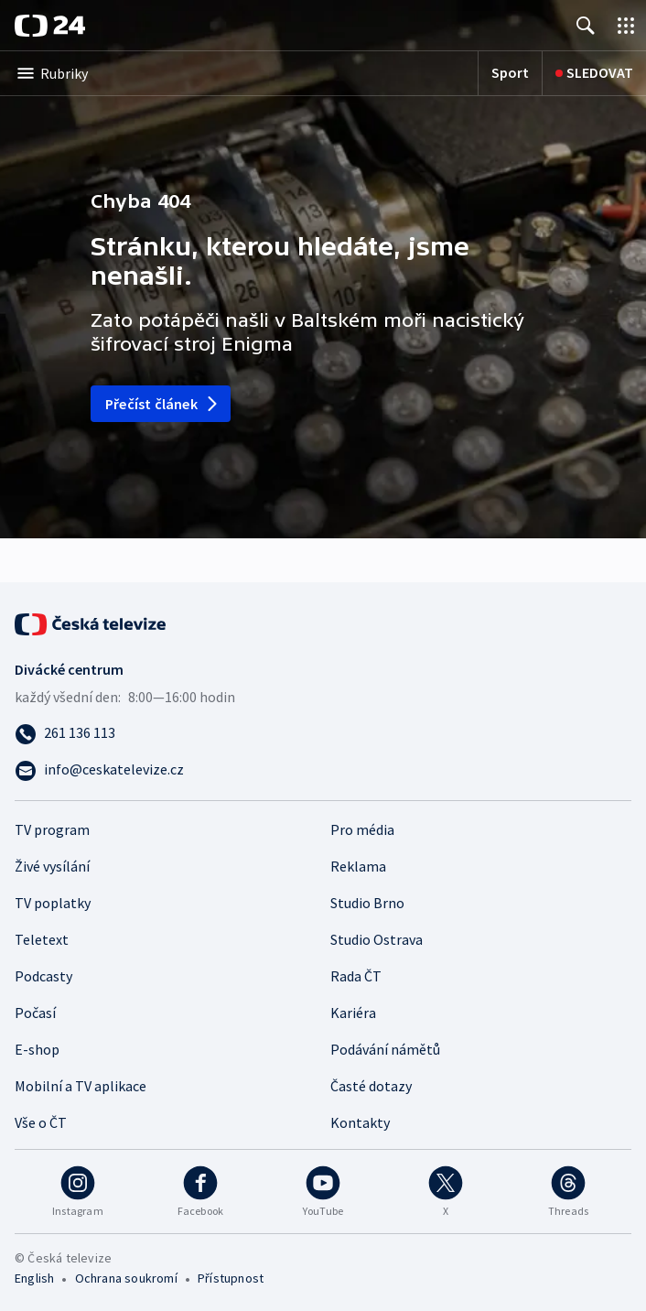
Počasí (35, 1012)
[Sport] (510, 73)
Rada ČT (356, 976)
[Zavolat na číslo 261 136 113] (323, 732)
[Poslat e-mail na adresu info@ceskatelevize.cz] (323, 769)
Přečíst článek (162, 404)
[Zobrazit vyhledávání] (585, 25)
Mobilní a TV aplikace (80, 1086)
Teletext (42, 939)
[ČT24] (50, 26)
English (34, 1278)
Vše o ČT (41, 1122)
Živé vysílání (52, 866)
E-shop (37, 1049)
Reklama (358, 866)
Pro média (362, 829)
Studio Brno (367, 903)
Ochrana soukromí (126, 1278)
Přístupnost (231, 1278)
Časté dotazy (371, 1086)
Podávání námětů (385, 1049)
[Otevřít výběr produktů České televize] (626, 25)
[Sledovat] (594, 73)
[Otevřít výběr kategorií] (239, 73)
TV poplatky (53, 903)
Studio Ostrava (376, 939)
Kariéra (353, 1012)
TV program (52, 829)
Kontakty (360, 1122)
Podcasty (43, 976)
